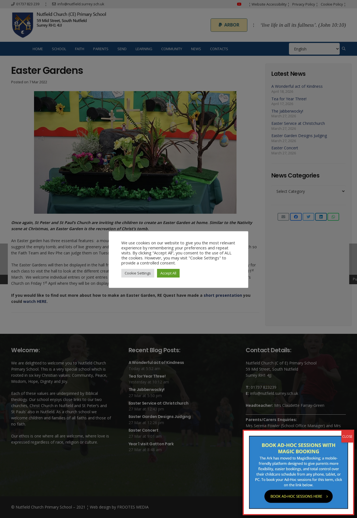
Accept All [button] (168, 273)
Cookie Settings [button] (138, 273)
